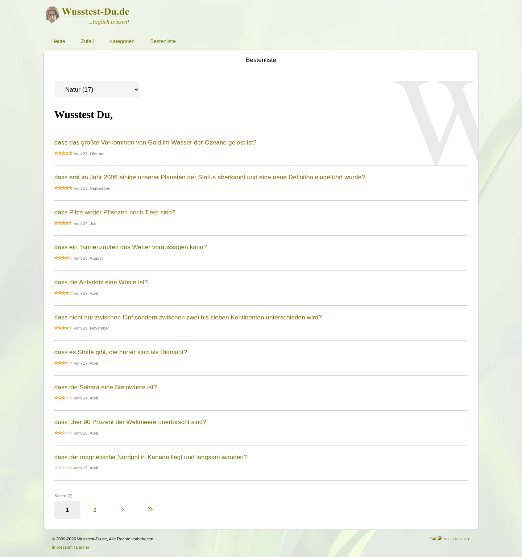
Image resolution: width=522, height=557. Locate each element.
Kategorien (122, 41)
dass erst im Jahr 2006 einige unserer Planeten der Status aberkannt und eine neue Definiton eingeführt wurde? (209, 177)
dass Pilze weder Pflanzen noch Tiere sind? (114, 212)
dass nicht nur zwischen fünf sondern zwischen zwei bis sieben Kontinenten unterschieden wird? (188, 317)
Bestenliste (162, 41)
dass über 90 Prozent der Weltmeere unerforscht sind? (130, 422)
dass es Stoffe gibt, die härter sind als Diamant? (120, 352)
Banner (82, 547)
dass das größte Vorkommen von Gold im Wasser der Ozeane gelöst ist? (155, 142)
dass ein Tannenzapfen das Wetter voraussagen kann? (130, 247)
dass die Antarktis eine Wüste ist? (101, 282)
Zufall (87, 41)
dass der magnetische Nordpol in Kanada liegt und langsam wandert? (151, 457)
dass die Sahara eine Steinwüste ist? (105, 387)
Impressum (62, 547)
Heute (58, 41)
